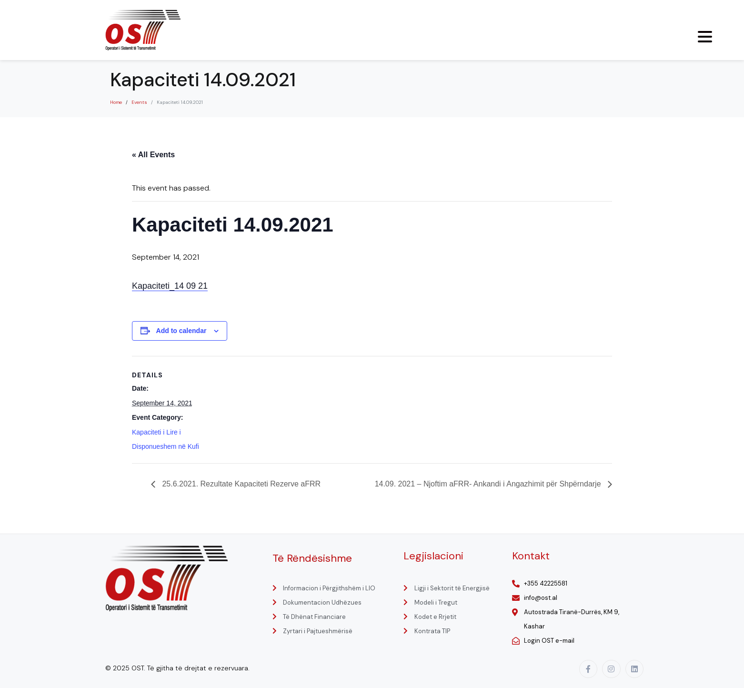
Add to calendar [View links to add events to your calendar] (181, 330)
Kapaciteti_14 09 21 (170, 286)
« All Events (153, 155)
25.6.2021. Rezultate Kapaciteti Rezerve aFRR (240, 484)
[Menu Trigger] (704, 36)
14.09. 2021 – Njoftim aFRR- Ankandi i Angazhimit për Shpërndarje (489, 484)
